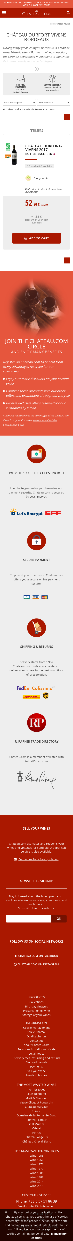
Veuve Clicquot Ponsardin (36, 1102)
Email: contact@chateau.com (36, 1206)
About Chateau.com (36, 1045)
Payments (36, 1066)
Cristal (36, 1128)
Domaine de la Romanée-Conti (36, 1115)
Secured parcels (36, 1062)
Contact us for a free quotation (36, 859)
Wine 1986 (36, 1173)
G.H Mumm (36, 1124)
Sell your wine (36, 1071)
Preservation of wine (36, 1010)
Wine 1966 (36, 1160)
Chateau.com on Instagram (36, 964)
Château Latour (36, 1120)
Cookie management (36, 1027)
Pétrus (36, 1132)
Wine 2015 (36, 1186)
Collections (36, 1002)
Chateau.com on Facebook (36, 955)
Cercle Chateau (37, 1032)
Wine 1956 (36, 1155)
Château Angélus (37, 1137)
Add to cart (36, 238)
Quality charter (36, 1036)
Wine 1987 (36, 1177)
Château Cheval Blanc (36, 1141)
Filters (36, 130)
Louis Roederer (36, 1093)
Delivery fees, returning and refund (36, 1058)
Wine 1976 (36, 1164)
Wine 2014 (36, 1181)
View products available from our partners (29, 109)
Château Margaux (36, 1106)
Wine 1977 (36, 1168)
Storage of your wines (36, 1015)
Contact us (36, 1040)
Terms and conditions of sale (36, 1049)
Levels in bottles (36, 1075)
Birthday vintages (36, 1006)
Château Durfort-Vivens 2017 (43, 150)
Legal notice (36, 1053)
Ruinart (36, 1111)
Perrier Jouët (36, 1089)
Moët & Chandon (36, 1098)
